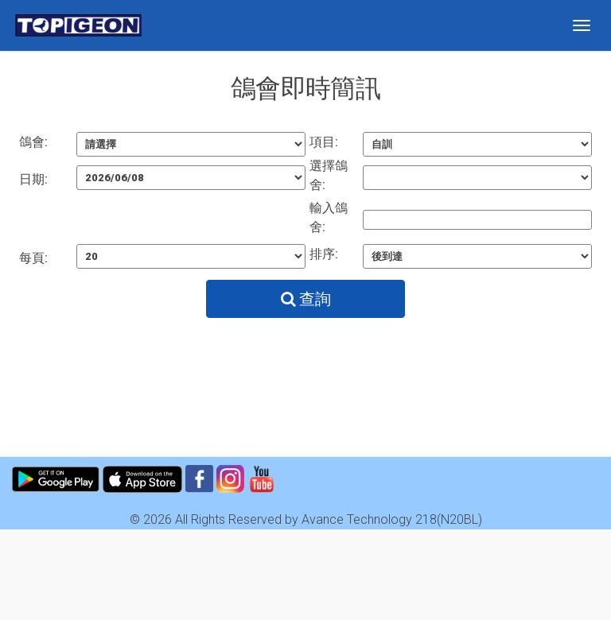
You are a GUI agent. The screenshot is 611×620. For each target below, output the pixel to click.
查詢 (306, 298)
